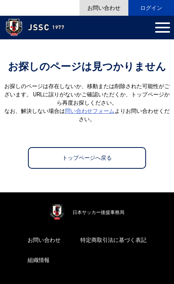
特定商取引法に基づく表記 (113, 240)
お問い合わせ (44, 240)
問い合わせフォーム (90, 111)
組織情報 (39, 260)
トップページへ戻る (87, 158)
